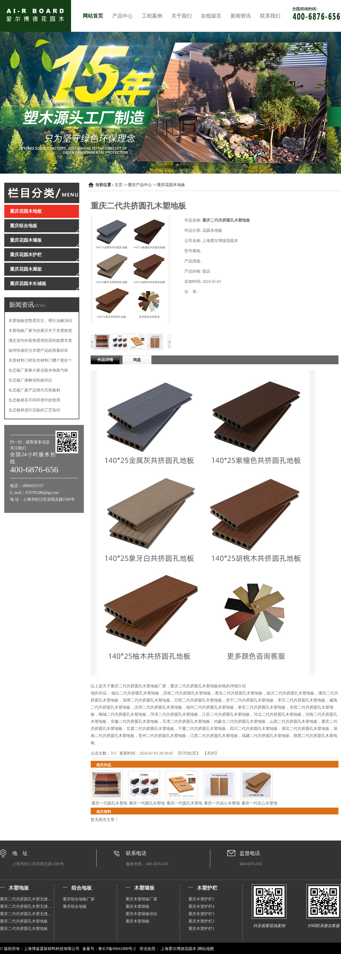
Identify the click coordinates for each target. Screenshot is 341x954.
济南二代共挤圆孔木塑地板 (187, 693)
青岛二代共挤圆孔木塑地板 (239, 693)
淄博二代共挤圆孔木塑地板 (146, 700)
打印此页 (188, 753)
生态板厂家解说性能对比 (30, 380)
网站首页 (93, 16)
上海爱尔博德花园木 (178, 949)
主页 (118, 185)
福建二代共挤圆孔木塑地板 (266, 736)
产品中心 (122, 16)
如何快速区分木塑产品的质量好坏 (38, 350)
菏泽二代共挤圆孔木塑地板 (174, 714)
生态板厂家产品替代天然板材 (34, 390)
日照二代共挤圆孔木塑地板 (198, 700)
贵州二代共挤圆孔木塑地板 (162, 736)
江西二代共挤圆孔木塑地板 (214, 736)
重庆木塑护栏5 (201, 899)
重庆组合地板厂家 (79, 899)
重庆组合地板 (75, 906)
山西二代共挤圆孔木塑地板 (293, 721)
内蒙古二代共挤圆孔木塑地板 (240, 721)
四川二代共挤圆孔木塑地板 (254, 728)
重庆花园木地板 (171, 185)
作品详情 (105, 360)
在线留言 (211, 16)
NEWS (39, 306)
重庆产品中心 (140, 185)
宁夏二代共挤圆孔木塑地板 (202, 728)
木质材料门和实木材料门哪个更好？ (40, 360)
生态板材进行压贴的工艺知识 (34, 410)
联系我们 (270, 16)
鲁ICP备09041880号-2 (117, 949)
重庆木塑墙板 (137, 906)
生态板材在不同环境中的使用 (34, 400)
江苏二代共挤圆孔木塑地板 (226, 714)
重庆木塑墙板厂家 (141, 899)
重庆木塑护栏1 (201, 928)
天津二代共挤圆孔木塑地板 (186, 721)
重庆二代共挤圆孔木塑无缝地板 (27, 899)
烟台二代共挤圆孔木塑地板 (135, 693)
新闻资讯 (240, 16)
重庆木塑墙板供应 (141, 914)
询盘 (137, 360)
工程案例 (152, 16)
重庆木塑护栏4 (201, 906)
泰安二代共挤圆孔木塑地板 (262, 707)
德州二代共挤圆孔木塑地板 (210, 707)
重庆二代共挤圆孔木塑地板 (24, 921)
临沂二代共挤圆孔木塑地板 (290, 693)
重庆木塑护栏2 (201, 921)
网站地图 (206, 949)
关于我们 (181, 16)
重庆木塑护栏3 (201, 914)
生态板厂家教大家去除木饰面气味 (38, 370)
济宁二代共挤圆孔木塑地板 (250, 700)
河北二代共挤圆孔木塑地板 (278, 714)
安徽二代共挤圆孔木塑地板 (134, 721)
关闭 (211, 753)
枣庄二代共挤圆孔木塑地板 (301, 700)
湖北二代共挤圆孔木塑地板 (305, 728)
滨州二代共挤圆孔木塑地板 (158, 707)
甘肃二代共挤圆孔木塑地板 (150, 728)
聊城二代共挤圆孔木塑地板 (122, 714)
